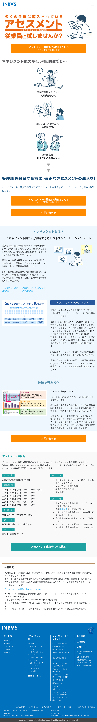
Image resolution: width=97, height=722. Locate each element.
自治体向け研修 (57, 680)
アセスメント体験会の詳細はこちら (48, 48)
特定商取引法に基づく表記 (86, 707)
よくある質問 (20, 707)
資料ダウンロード (48, 707)
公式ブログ (88, 662)
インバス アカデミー (84, 657)
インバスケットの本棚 (84, 665)
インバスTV (56, 686)
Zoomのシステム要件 (14, 589)
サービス (8, 636)
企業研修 (7, 649)
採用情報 (81, 641)
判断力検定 (56, 689)
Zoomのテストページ (35, 589)
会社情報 (81, 636)
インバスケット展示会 (60, 643)
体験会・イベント (36, 676)
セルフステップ (57, 649)
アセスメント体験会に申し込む (48, 546)
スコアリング (8, 646)
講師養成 (7, 653)
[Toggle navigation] (91, 4)
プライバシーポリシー (65, 707)
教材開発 (7, 643)
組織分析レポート (58, 646)
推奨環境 (63, 509)
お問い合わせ (48, 212)
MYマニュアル (57, 683)
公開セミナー (8, 640)
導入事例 (31, 643)
